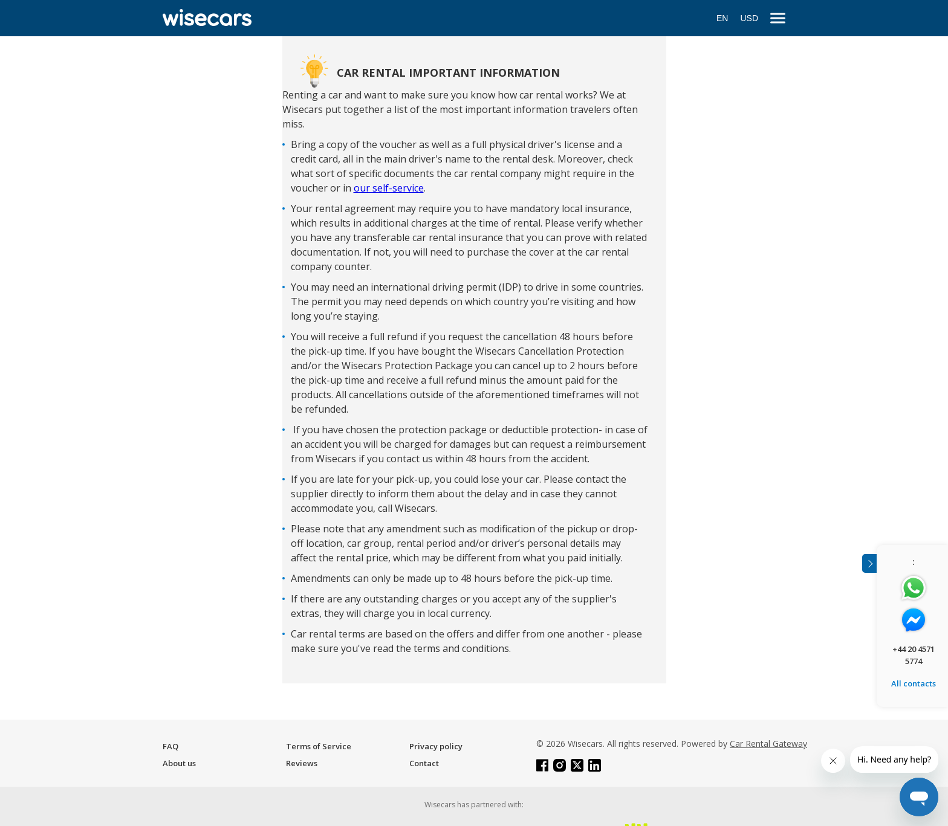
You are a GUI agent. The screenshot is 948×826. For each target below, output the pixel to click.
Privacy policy (436, 746)
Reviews (301, 763)
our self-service (389, 188)
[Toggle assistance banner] (869, 563)
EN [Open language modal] (722, 18)
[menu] (777, 18)
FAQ (170, 746)
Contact (424, 763)
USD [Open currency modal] (749, 18)
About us (179, 763)
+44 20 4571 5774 (913, 655)
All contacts (913, 683)
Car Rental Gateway (768, 743)
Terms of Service (318, 746)
